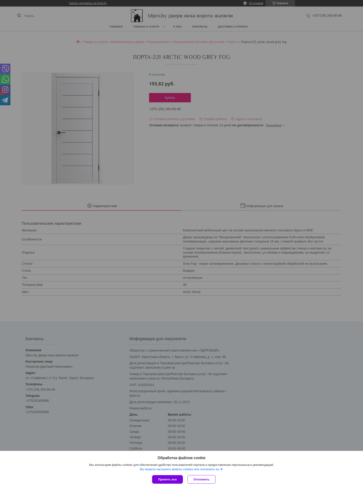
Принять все (167, 479)
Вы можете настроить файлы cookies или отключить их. (180, 469)
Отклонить (202, 479)
